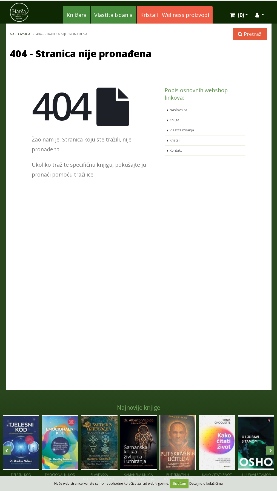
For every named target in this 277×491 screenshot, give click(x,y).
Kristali (175, 140)
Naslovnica (20, 34)
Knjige (174, 120)
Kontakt (176, 150)
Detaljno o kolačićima (206, 483)
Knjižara (77, 15)
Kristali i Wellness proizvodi (174, 15)
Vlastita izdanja (113, 15)
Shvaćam (179, 483)
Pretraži (250, 34)
